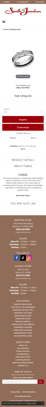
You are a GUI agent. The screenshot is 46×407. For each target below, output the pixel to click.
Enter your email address (23, 377)
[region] (23, 58)
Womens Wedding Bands (12, 29)
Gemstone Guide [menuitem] (23, 318)
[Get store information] (23, 232)
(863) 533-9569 (23, 87)
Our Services (23, 348)
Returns (33, 138)
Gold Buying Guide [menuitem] (23, 336)
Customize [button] (23, 127)
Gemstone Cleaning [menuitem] (23, 330)
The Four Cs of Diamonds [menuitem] (23, 307)
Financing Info (23, 357)
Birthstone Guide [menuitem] (23, 316)
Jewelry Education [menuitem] (23, 304)
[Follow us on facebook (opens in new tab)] (17, 258)
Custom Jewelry (22, 360)
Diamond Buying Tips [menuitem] (23, 310)
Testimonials (23, 354)
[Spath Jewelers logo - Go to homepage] (23, 11)
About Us (23, 345)
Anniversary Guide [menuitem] (23, 333)
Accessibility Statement (23, 396)
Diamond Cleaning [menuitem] (23, 327)
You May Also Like (23, 203)
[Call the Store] (23, 229)
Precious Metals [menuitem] (23, 321)
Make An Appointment (22, 363)
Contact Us (23, 365)
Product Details (23, 160)
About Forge (23, 166)
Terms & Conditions (28, 392)
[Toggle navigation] (4, 22)
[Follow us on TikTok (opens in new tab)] (23, 258)
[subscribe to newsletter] (41, 382)
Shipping (13, 138)
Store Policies (23, 351)
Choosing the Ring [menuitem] (23, 313)
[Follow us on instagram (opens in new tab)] (29, 258)
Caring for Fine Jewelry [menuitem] (23, 324)
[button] (6, 2)
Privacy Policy (15, 392)
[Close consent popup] (42, 403)
